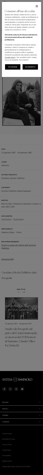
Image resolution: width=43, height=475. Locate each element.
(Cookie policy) (10, 57)
